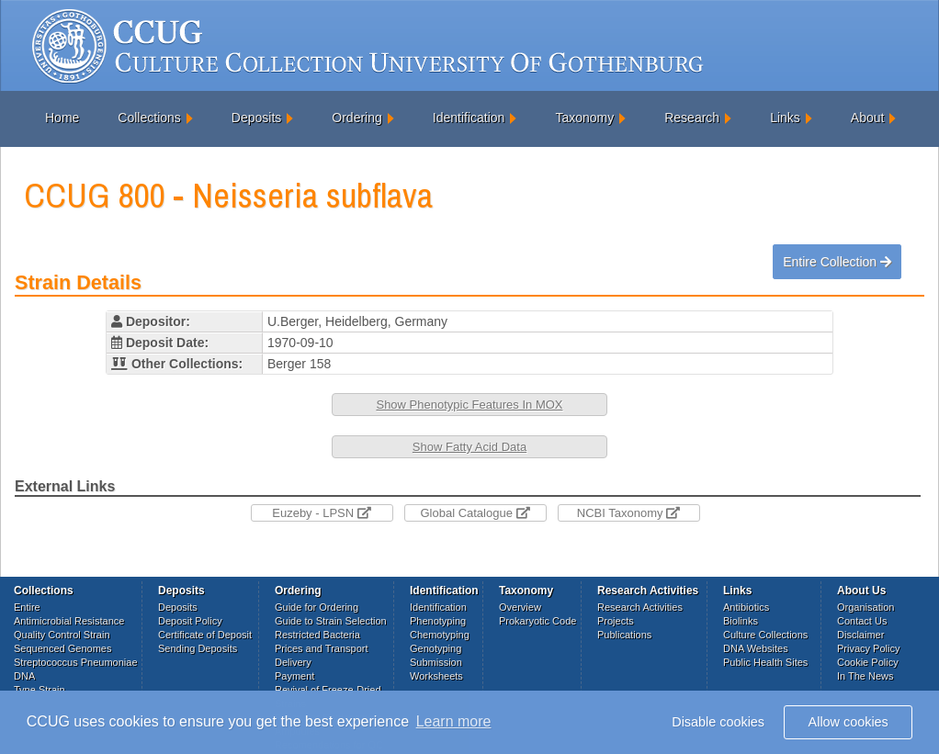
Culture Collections (765, 634)
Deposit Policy (190, 620)
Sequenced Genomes (62, 648)
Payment (294, 675)
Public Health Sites (765, 662)
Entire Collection (837, 261)
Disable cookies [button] (718, 722)
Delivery (293, 662)
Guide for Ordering (316, 607)
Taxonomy (584, 117)
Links (785, 117)
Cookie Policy (868, 662)
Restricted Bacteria (317, 634)
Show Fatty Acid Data (469, 447)
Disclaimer (860, 634)
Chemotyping (440, 634)
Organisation (865, 607)
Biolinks (740, 620)
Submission (436, 662)
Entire (27, 607)
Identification (469, 117)
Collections (149, 117)
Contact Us (862, 620)
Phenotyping (438, 620)
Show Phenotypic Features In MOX (469, 404)
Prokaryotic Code (537, 620)
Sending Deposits (197, 648)
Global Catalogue (474, 513)
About (868, 117)
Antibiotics (746, 607)
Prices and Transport (321, 648)
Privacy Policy (868, 648)
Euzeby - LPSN (321, 513)
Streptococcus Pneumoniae (76, 662)
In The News (865, 675)
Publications (624, 634)
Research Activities (640, 607)
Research (691, 117)
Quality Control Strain (62, 634)
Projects (615, 620)
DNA (24, 675)
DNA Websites (755, 648)
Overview (520, 607)
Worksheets (436, 675)
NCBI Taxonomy (628, 513)
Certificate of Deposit (205, 634)
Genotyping (435, 648)
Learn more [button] (454, 721)
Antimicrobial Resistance (69, 620)
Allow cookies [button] (848, 722)
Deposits (256, 117)
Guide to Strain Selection (331, 620)
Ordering (356, 117)
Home (62, 117)
